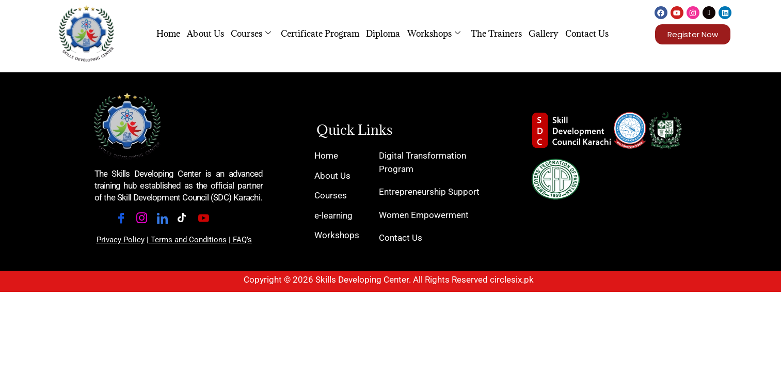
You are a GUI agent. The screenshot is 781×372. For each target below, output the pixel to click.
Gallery (544, 33)
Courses (251, 33)
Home (168, 33)
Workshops (434, 33)
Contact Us (587, 33)
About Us (205, 33)
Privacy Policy (121, 239)
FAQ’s (242, 239)
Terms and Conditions (189, 239)
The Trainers (496, 33)
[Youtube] (207, 220)
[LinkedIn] (165, 220)
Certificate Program (320, 33)
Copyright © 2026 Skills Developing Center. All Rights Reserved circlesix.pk (389, 279)
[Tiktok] (186, 220)
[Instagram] (145, 220)
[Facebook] (124, 220)
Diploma (383, 33)
